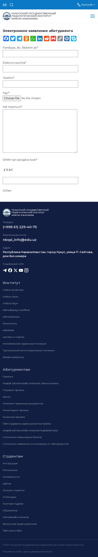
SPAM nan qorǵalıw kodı (20, 159)
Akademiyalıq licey (13, 357)
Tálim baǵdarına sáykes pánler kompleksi (27, 423)
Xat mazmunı (12, 106)
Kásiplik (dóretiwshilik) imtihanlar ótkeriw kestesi (30, 383)
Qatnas (7, 483)
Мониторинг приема (15, 410)
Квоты (6, 396)
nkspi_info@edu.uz (19, 240)
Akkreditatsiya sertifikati (16, 310)
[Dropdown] (5, 5)
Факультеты (10, 323)
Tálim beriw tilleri (12, 530)
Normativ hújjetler (13, 503)
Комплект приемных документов (23, 403)
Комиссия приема (14, 416)
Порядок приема (13, 390)
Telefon (8, 78)
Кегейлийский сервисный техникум (24, 343)
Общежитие (10, 510)
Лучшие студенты (13, 490)
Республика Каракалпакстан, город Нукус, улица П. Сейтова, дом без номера (48, 254)
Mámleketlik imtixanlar (16, 517)
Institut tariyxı (10, 303)
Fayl (6, 93)
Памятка (8, 376)
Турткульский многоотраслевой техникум (28, 350)
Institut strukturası (13, 289)
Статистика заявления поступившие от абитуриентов (36, 443)
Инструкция (10, 463)
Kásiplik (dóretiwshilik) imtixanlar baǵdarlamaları (30, 430)
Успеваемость (11, 476)
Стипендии (9, 496)
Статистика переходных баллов (22, 437)
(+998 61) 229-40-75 (20, 227)
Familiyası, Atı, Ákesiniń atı (20, 47)
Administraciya (11, 316)
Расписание (10, 470)
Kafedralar (8, 330)
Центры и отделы (13, 336)
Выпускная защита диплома (20, 523)
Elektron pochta (14, 62)
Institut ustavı (10, 296)
